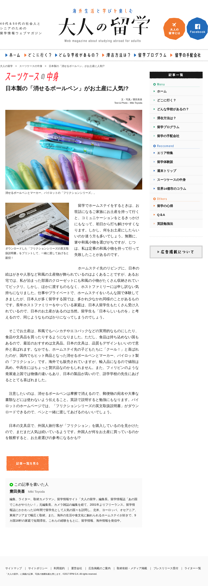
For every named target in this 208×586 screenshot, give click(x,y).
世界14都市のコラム (171, 188)
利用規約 (59, 568)
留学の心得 (165, 206)
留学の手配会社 (168, 136)
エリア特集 (165, 153)
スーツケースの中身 (171, 179)
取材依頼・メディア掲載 (132, 568)
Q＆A (161, 215)
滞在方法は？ (166, 118)
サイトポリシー (38, 568)
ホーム (162, 91)
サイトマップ (13, 568)
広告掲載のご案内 (100, 568)
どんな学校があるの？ (173, 109)
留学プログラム (168, 127)
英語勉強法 (165, 223)
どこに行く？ (166, 100)
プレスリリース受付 (165, 568)
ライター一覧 (192, 568)
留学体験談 (165, 162)
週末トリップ (166, 171)
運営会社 (76, 568)
